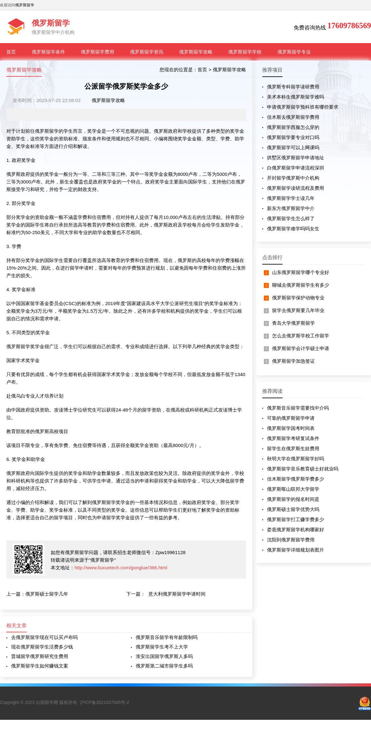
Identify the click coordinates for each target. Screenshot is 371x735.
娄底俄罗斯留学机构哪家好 (295, 529)
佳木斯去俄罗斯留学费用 (293, 117)
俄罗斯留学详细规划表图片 (295, 550)
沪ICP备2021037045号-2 (104, 702)
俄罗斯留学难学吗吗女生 (293, 228)
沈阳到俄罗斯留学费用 (291, 539)
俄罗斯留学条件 (48, 51)
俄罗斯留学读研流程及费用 (295, 188)
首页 (11, 51)
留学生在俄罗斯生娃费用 (293, 448)
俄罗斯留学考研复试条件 (293, 438)
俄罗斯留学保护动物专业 (298, 297)
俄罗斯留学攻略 (195, 51)
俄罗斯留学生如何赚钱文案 (39, 665)
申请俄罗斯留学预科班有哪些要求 (302, 107)
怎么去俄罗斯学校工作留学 (300, 335)
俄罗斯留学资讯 (146, 51)
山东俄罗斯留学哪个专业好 (300, 272)
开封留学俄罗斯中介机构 (293, 178)
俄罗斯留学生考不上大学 (162, 646)
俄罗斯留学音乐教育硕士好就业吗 (302, 468)
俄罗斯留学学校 (245, 51)
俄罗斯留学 (24, 5)
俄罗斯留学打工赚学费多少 (295, 519)
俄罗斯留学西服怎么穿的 (293, 127)
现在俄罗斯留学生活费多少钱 (42, 646)
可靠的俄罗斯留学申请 (291, 418)
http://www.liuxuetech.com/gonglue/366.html (121, 567)
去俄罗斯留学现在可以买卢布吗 (44, 637)
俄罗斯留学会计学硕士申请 (300, 348)
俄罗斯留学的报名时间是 (293, 499)
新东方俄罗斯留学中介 (291, 208)
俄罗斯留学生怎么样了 (291, 218)
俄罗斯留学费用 (97, 51)
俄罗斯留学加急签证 (293, 361)
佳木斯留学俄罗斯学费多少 (295, 479)
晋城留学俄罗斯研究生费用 (39, 656)
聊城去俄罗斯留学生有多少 (300, 285)
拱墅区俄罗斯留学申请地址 (295, 157)
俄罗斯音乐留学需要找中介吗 (298, 408)
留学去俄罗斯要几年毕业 (298, 310)
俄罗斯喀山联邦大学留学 (293, 489)
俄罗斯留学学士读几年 (291, 198)
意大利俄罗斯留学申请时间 (176, 594)
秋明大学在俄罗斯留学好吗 (295, 458)
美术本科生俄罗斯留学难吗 (295, 96)
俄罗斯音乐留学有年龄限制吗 (167, 637)
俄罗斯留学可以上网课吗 (293, 147)
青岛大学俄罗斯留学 (293, 323)
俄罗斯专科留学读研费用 (293, 86)
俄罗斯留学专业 (294, 51)
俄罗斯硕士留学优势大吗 (293, 509)
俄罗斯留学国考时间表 (291, 428)
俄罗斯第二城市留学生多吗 (164, 665)
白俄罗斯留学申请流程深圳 (295, 167)
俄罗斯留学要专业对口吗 (293, 137)
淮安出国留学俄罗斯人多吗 (164, 656)
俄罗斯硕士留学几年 (46, 594)
